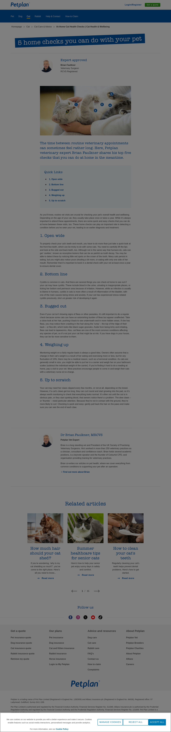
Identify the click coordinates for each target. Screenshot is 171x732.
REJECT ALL (136, 722)
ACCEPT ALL (157, 722)
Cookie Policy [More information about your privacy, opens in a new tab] (62, 729)
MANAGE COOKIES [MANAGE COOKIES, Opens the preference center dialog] (110, 722)
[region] (85, 722)
